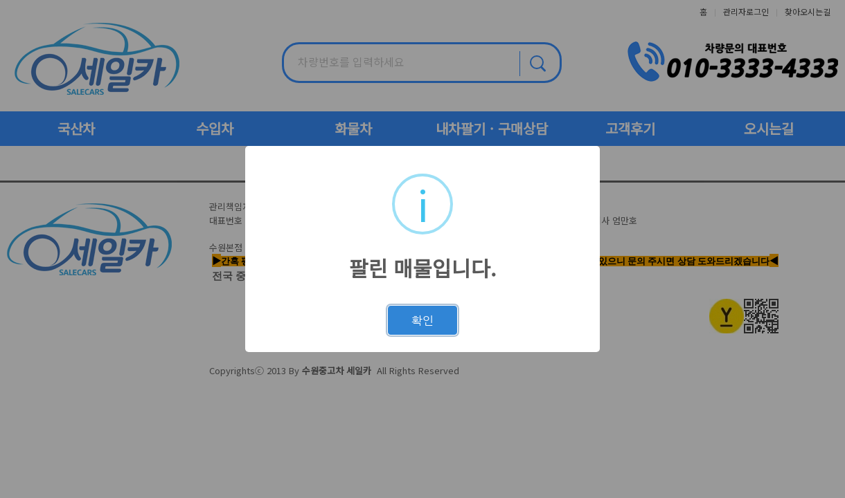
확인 (422, 320)
